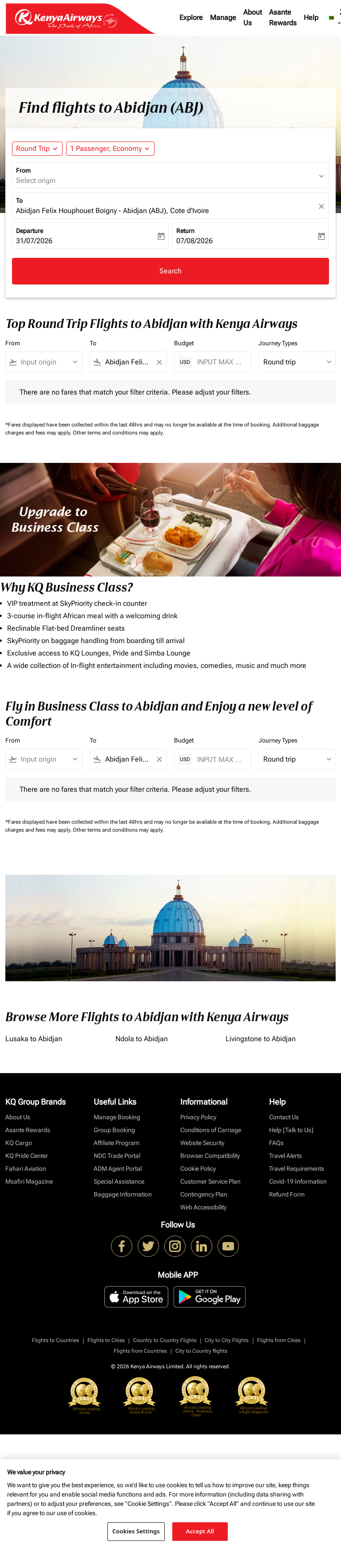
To (19, 200)
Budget (184, 343)
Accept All (200, 1531)
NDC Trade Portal (117, 1155)
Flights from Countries (140, 1351)
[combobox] (48, 362)
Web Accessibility (203, 1207)
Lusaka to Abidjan (33, 1039)
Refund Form (287, 1194)
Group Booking (114, 1129)
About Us (252, 17)
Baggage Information (123, 1194)
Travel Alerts (285, 1155)
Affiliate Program (116, 1142)
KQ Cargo (18, 1142)
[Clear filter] (159, 362)
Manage (223, 17)
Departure (29, 230)
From (23, 170)
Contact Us (284, 1117)
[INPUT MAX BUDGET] (220, 362)
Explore (191, 17)
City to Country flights (201, 1351)
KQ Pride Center (26, 1155)
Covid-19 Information (298, 1181)
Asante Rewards (283, 17)
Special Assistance (119, 1181)
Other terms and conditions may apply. (118, 433)
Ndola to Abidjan (141, 1039)
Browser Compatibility (210, 1155)
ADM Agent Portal (118, 1168)
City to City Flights (227, 1340)
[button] (110, 149)
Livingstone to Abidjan (261, 1039)
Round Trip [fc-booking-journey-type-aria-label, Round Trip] (33, 148)
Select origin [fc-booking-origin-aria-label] (36, 180)
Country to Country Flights (165, 1340)
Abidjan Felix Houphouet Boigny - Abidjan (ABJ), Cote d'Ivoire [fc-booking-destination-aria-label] (112, 210)
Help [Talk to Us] (291, 1129)
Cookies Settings (136, 1531)
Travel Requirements (296, 1168)
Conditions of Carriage (210, 1129)
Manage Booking (117, 1117)
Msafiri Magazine (29, 1181)
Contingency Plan (203, 1194)
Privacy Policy (198, 1117)
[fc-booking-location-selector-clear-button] (323, 206)
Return (185, 230)
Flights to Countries (55, 1340)
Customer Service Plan (210, 1181)
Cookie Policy (198, 1168)
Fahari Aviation (25, 1168)
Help (311, 17)
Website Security (202, 1142)
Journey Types (277, 343)
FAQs (276, 1142)
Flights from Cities (279, 1340)
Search (170, 271)
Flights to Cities (106, 1340)
